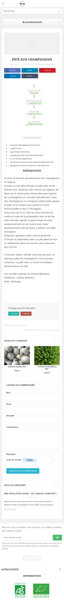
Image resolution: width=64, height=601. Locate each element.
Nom (8, 393)
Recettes (39, 330)
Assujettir (10, 416)
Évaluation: (11, 454)
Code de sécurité (13, 460)
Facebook (25, 558)
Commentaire (12, 427)
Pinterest (48, 70)
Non (26, 314)
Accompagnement (19, 325)
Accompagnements (51, 330)
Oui (13, 314)
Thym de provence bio (47, 368)
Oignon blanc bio (17, 367)
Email (8, 404)
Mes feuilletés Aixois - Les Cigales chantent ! (30, 493)
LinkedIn (13, 76)
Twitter (29, 70)
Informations (32, 575)
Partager (13, 70)
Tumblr (29, 76)
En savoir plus (10, 509)
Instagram (38, 558)
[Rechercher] (32, 11)
